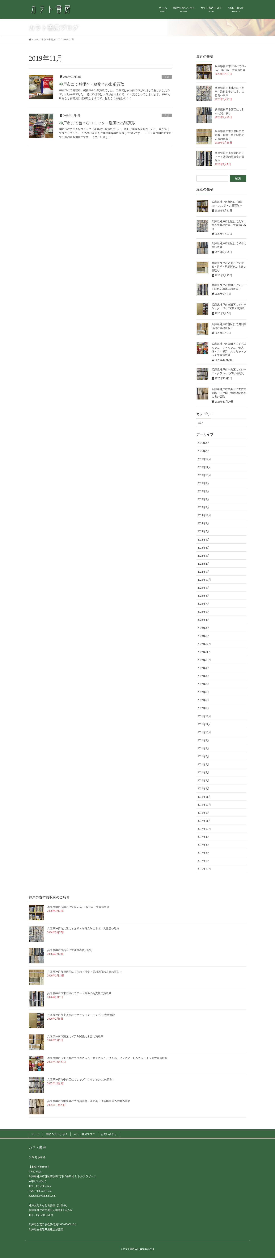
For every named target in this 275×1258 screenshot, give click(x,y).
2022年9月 (204, 668)
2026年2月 (204, 451)
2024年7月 (204, 531)
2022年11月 (204, 652)
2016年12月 (204, 868)
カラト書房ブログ (84, 1134)
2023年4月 (204, 619)
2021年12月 (204, 716)
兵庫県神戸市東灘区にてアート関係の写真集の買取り (229, 157)
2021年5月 (204, 772)
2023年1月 (204, 636)
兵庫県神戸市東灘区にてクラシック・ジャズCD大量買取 (81, 1015)
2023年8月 (204, 595)
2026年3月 (204, 443)
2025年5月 (204, 499)
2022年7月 (204, 684)
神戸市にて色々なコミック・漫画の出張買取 (97, 123)
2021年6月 (204, 764)
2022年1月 (204, 708)
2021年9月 (204, 740)
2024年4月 (204, 547)
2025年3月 (204, 507)
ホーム (36, 1134)
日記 (166, 76)
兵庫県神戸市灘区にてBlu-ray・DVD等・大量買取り (78, 907)
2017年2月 (204, 852)
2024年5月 (204, 539)
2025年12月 (204, 459)
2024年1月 (204, 571)
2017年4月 (204, 836)
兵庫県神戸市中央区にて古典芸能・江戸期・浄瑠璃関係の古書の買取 (229, 393)
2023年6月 (204, 611)
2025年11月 (204, 467)
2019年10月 (204, 804)
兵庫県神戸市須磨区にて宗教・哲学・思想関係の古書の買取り (229, 135)
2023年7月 (204, 603)
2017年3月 (204, 844)
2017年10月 (204, 828)
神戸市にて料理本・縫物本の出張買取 (91, 84)
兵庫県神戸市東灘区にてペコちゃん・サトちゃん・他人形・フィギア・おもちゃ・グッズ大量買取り (107, 1058)
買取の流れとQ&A (57, 1134)
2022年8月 (204, 676)
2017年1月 (204, 860)
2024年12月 (204, 515)
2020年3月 (204, 780)
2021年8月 (204, 748)
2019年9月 (204, 812)
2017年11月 (204, 820)
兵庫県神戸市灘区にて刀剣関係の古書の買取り (75, 1036)
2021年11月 (204, 724)
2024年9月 (204, 523)
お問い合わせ (109, 1134)
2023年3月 (204, 628)
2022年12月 (204, 644)
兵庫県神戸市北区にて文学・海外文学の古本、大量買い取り (229, 91)
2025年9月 (204, 483)
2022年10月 (204, 660)
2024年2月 (204, 563)
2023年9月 (204, 587)
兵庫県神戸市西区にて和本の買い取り (70, 950)
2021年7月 (204, 756)
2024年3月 (204, 555)
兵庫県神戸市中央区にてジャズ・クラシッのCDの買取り (81, 1079)
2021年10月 (204, 732)
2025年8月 (204, 491)
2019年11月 (204, 796)
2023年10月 (204, 579)
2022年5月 (204, 700)
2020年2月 (204, 788)
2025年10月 (204, 475)
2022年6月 (204, 692)
